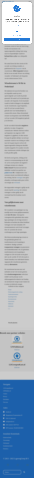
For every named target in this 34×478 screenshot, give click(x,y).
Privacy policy (17, 25)
